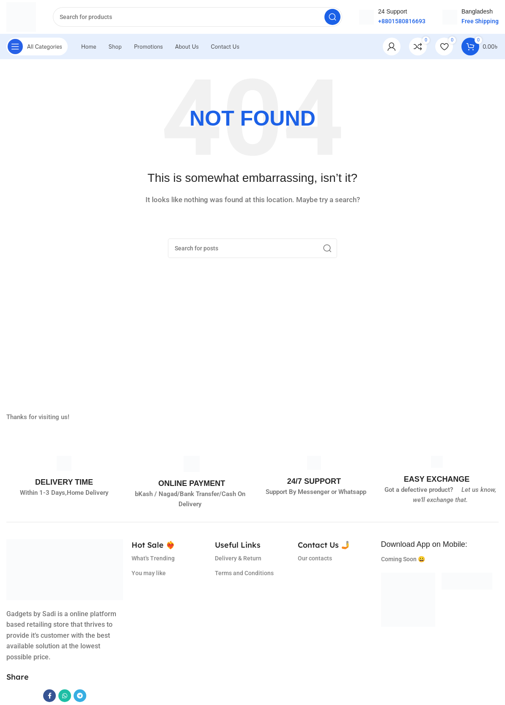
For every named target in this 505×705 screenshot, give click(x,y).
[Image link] (408, 599)
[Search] (197, 17)
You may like (149, 573)
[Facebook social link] (49, 695)
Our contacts (315, 558)
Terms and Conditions (244, 573)
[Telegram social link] (80, 695)
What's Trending (153, 558)
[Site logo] (21, 16)
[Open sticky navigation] (37, 46)
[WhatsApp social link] (64, 695)
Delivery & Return (238, 558)
